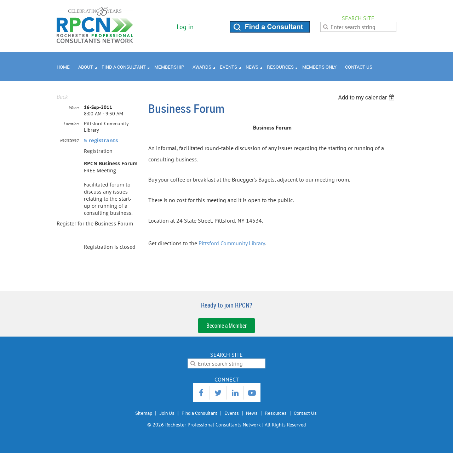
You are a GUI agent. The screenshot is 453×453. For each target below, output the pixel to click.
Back (62, 96)
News (252, 413)
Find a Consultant (199, 413)
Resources (276, 413)
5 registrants (101, 140)
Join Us (166, 413)
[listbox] (367, 97)
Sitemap (143, 413)
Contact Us (305, 413)
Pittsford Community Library (232, 243)
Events (231, 413)
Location (71, 123)
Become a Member (226, 325)
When (74, 107)
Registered (69, 140)
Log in (185, 27)
